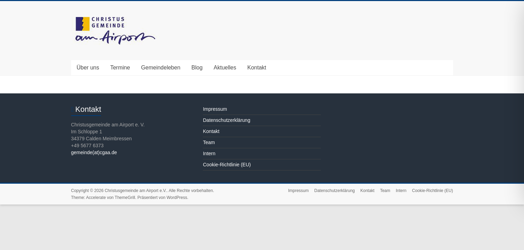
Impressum (215, 109)
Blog (196, 67)
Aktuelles (225, 67)
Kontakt (256, 67)
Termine (120, 67)
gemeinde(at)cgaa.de (94, 152)
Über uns (88, 67)
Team (209, 142)
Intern (209, 153)
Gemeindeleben (160, 67)
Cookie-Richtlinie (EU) (227, 164)
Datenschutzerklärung (226, 120)
